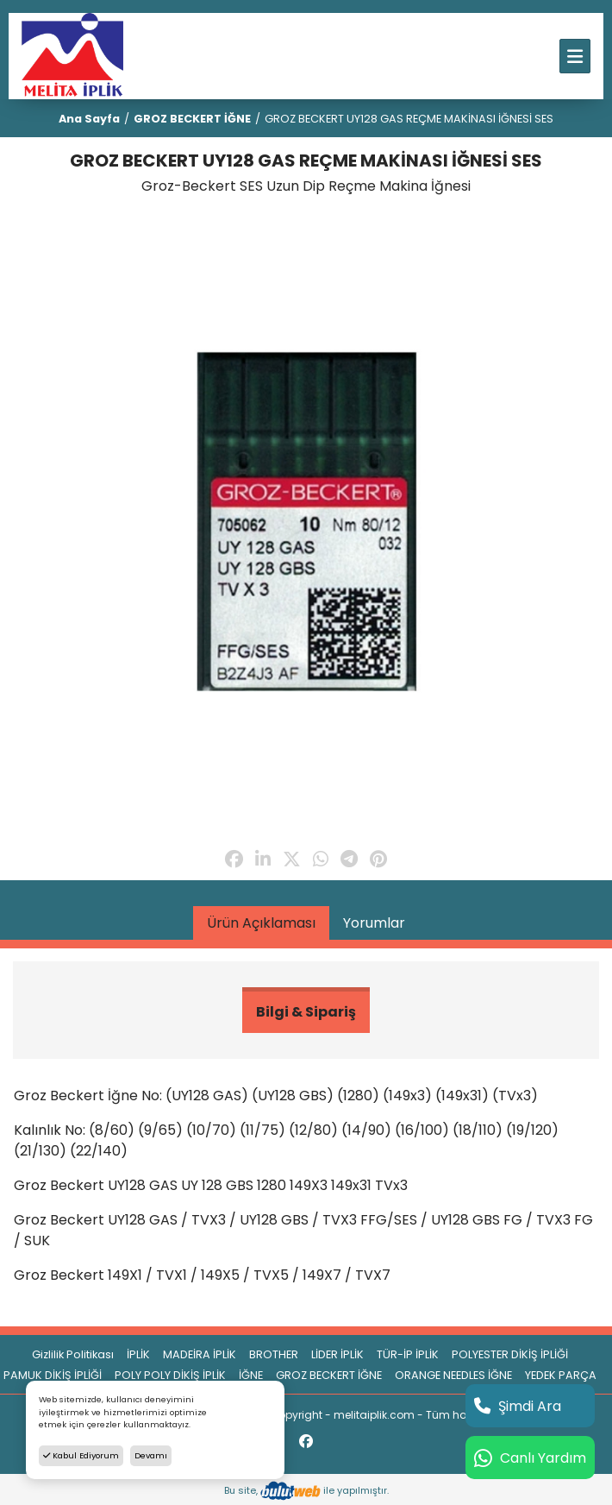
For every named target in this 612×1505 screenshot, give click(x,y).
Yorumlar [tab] (374, 923)
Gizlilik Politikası (73, 1354)
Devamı (150, 1455)
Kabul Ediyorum (81, 1455)
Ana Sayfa (89, 118)
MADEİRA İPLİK (199, 1354)
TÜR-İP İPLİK (408, 1354)
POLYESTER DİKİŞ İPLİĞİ (510, 1354)
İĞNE (251, 1375)
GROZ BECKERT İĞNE (192, 118)
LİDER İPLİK (337, 1354)
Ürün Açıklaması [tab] (261, 923)
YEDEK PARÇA (560, 1375)
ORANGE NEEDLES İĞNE (453, 1375)
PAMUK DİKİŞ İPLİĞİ (52, 1375)
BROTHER (273, 1354)
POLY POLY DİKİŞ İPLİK (170, 1375)
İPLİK (138, 1354)
